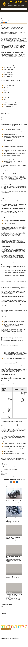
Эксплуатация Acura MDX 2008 (13, 500)
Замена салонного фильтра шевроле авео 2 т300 (13, 538)
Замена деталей (14, 20)
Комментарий (3, 613)
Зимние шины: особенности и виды (13, 518)
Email (2, 609)
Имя (2, 606)
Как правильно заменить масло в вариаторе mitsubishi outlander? (14, 595)
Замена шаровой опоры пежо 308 (13, 557)
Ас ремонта (16, 1)
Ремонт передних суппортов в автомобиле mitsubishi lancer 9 (13, 576)
